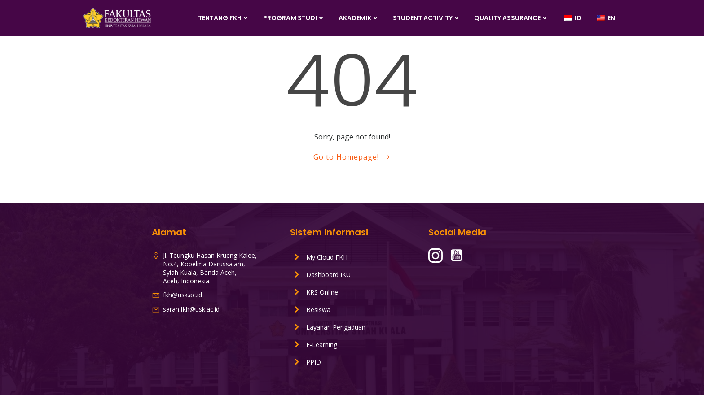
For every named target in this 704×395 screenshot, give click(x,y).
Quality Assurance (511, 17)
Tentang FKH (224, 17)
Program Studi (294, 17)
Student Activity (427, 17)
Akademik (359, 17)
